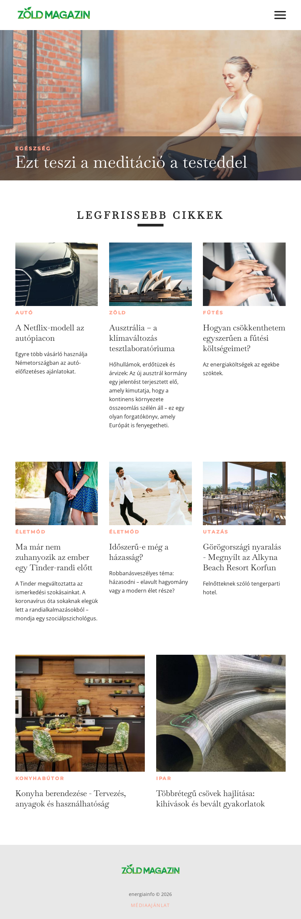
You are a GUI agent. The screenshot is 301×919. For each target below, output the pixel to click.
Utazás (216, 532)
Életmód (30, 532)
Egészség (33, 148)
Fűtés (213, 313)
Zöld (117, 313)
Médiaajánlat (150, 905)
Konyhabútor (39, 778)
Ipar (164, 778)
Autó (24, 313)
